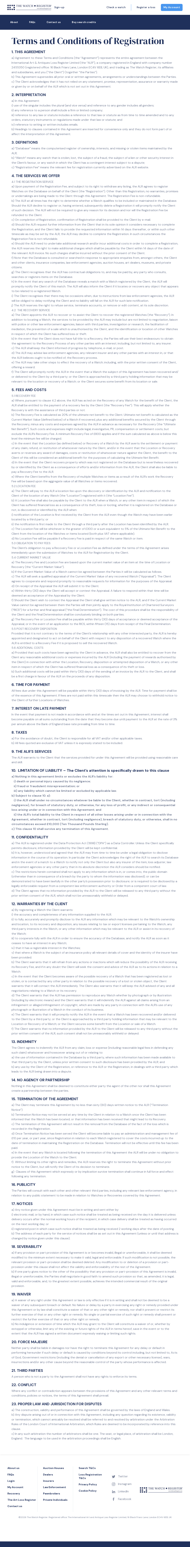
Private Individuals (55, 1499)
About (14, 22)
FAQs (32, 22)
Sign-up (59, 7)
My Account (171, 7)
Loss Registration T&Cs (90, 1476)
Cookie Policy (87, 1490)
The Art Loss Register (21, 1499)
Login (11, 1481)
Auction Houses (53, 1468)
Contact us (54, 22)
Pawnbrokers (51, 1493)
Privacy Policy (88, 1484)
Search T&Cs (87, 1468)
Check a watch (116, 7)
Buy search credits (84, 22)
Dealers (48, 1474)
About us (13, 1468)
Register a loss (146, 7)
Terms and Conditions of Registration (88, 40)
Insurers (48, 1481)
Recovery (13, 1493)
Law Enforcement (54, 1487)
